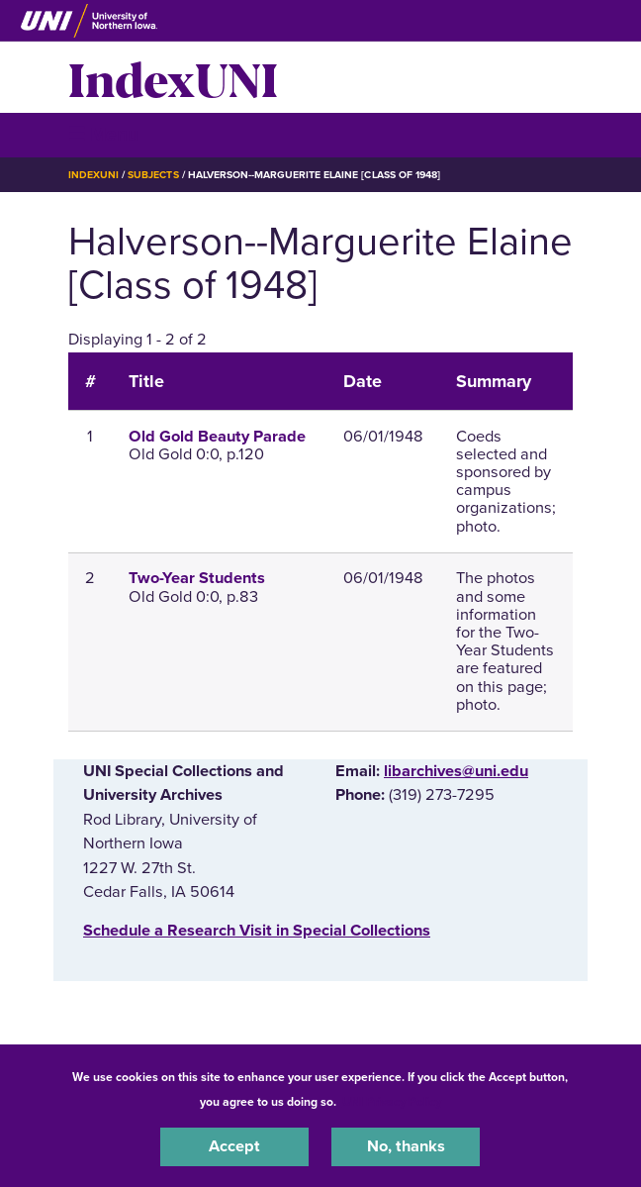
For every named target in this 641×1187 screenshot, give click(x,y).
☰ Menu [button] (103, 134)
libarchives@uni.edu (456, 771)
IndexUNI (173, 77)
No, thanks (406, 1146)
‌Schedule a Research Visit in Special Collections (256, 930)
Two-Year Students (197, 578)
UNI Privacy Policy (391, 1102)
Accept (234, 1146)
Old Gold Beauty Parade (217, 436)
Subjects (153, 174)
